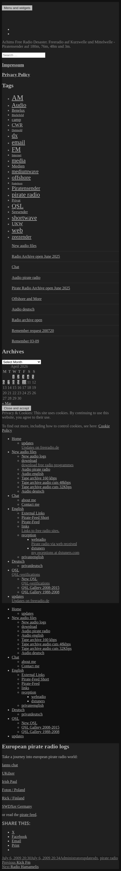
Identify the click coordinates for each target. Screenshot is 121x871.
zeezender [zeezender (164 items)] (22, 236)
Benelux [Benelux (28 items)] (18, 110)
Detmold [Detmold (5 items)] (17, 130)
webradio (75, 541)
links (70, 528)
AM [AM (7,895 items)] (17, 97)
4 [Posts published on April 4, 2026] (28, 377)
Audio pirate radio (26, 277)
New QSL (70, 581)
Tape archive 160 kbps (39, 478)
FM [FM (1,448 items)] (16, 149)
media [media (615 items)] (19, 160)
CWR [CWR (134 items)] (17, 125)
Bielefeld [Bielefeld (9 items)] (18, 115)
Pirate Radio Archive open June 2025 (41, 288)
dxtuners (75, 550)
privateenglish (33, 557)
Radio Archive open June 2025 (36, 256)
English (18, 509)
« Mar (6, 403)
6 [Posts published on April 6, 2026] (4, 382)
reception (29, 535)
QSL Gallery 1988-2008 (40, 592)
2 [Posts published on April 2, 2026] (18, 377)
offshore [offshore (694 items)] (21, 177)
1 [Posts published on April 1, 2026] (13, 377)
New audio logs (34, 456)
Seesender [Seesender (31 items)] (20, 212)
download (70, 462)
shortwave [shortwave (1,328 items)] (24, 217)
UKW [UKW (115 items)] (17, 223)
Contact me (30, 504)
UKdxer (8, 773)
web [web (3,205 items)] (17, 230)
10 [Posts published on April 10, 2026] (24, 382)
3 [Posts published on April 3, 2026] (23, 377)
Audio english (33, 474)
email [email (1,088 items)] (18, 142)
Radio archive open (27, 320)
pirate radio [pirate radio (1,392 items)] (26, 194)
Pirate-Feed (31, 522)
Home (16, 439)
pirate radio (109, 858)
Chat (15, 267)
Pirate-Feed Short (35, 517)
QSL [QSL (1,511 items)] (17, 205)
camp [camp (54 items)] (16, 119)
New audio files (24, 246)
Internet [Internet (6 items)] (16, 155)
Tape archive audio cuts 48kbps (46, 482)
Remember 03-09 (25, 341)
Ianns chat (10, 765)
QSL (65, 572)
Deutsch (18, 561)
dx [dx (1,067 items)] (15, 135)
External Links (33, 513)
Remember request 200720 (33, 331)
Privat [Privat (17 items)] (16, 200)
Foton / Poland (13, 790)
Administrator (71, 858)
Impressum (13, 64)
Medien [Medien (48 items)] (18, 166)
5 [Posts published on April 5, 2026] (33, 377)
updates (70, 445)
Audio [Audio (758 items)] (19, 105)
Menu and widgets (17, 8)
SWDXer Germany (17, 806)
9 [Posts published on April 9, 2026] (18, 382)
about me (29, 500)
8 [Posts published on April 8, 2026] (13, 382)
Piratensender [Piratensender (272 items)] (26, 188)
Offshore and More (27, 299)
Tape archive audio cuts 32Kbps (47, 487)
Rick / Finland (13, 798)
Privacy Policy (16, 74)
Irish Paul (9, 781)
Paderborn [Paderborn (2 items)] (17, 183)
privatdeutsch (32, 566)
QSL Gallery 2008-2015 (40, 588)
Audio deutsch (23, 309)
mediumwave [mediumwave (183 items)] (25, 171)
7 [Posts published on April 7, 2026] (9, 382)
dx (96, 858)
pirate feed (28, 815)
